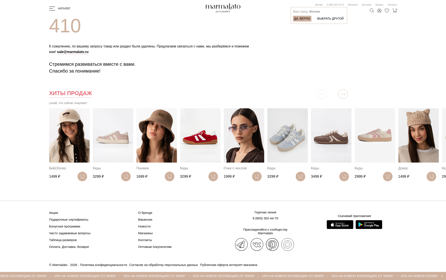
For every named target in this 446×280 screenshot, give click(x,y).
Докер (403, 168)
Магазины (353, 5)
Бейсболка (57, 168)
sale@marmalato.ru (73, 52)
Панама (142, 168)
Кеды (97, 168)
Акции (53, 212)
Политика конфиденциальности (103, 265)
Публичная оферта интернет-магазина (228, 265)
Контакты (392, 5)
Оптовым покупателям (155, 247)
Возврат (380, 5)
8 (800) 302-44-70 (335, 5)
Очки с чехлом (235, 168)
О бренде (145, 212)
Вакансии (145, 219)
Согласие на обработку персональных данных (163, 265)
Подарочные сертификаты (68, 219)
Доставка (366, 5)
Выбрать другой (330, 18)
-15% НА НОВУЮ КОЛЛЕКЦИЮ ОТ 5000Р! (88, 276)
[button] (343, 94)
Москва (319, 5)
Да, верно (302, 18)
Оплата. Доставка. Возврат (69, 247)
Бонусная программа (64, 226)
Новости (144, 226)
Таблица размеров (63, 240)
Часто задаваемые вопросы (70, 233)
